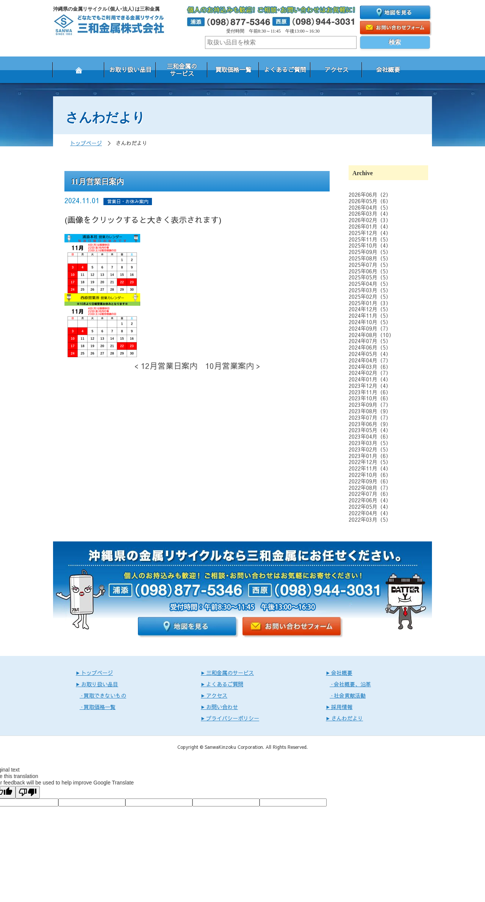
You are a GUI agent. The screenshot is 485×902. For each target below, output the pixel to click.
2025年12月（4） (370, 233)
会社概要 (388, 69)
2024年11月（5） (370, 315)
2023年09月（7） (370, 404)
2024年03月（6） (370, 366)
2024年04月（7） (370, 360)
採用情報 (341, 707)
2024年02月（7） (370, 372)
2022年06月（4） (370, 500)
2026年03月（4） (370, 213)
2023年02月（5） (370, 449)
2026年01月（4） (370, 226)
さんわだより (347, 718)
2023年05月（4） (370, 430)
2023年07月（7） (370, 417)
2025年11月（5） (370, 239)
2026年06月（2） (370, 194)
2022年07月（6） (370, 493)
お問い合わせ (222, 707)
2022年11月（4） (370, 468)
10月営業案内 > (232, 365)
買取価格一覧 (233, 69)
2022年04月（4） (370, 513)
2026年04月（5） (370, 207)
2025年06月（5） (370, 271)
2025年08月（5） (370, 258)
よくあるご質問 (285, 69)
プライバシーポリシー (232, 718)
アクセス (336, 69)
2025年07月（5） (370, 264)
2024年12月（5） (370, 309)
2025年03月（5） (370, 290)
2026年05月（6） (370, 201)
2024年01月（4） (370, 379)
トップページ (86, 143)
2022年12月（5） (370, 462)
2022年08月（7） (370, 487)
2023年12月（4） (370, 385)
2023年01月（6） (370, 456)
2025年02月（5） (370, 296)
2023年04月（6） (370, 436)
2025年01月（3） (370, 303)
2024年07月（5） (370, 341)
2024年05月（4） (370, 354)
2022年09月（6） (370, 481)
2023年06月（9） (370, 424)
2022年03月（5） (370, 519)
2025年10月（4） (370, 245)
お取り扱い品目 (130, 69)
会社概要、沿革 (352, 684)
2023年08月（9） (370, 411)
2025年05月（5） (370, 277)
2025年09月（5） (370, 252)
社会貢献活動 (350, 695)
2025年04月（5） (370, 283)
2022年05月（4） (370, 506)
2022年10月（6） (370, 474)
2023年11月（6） (370, 392)
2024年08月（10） (371, 335)
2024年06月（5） (370, 347)
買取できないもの (105, 695)
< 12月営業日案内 (165, 365)
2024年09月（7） (370, 328)
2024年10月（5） (370, 322)
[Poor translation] (28, 792)
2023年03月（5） (370, 443)
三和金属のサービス (182, 69)
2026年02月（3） (370, 220)
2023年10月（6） (370, 398)
